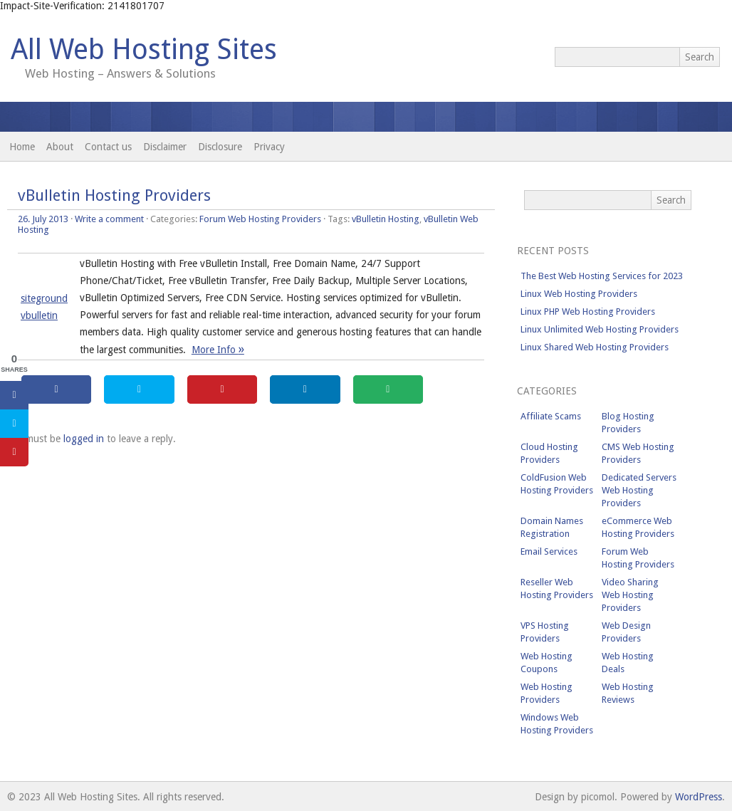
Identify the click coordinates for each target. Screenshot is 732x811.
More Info (218, 349)
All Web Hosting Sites (144, 49)
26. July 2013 (43, 219)
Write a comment (109, 219)
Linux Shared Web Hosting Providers (595, 347)
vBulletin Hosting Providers (114, 195)
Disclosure (220, 146)
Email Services (549, 551)
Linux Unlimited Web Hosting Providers (600, 329)
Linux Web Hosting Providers (579, 293)
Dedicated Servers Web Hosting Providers (639, 490)
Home (22, 146)
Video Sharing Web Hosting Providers (630, 595)
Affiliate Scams (551, 416)
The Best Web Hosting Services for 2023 (602, 276)
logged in (83, 438)
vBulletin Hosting (385, 219)
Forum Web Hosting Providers (260, 219)
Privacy (269, 146)
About (59, 146)
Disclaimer (165, 146)
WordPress (698, 796)
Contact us (108, 146)
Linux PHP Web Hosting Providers (588, 311)
